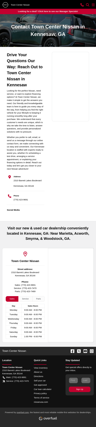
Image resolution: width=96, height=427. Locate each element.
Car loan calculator (42, 389)
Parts (38, 299)
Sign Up (79, 389)
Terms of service (41, 397)
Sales (12, 299)
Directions (38, 376)
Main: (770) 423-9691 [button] (14, 377)
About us (38, 372)
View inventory (41, 368)
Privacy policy (40, 393)
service (10, 94)
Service (25, 299)
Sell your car (39, 380)
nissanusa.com (41, 402)
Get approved (40, 385)
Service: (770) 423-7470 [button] (16, 381)
